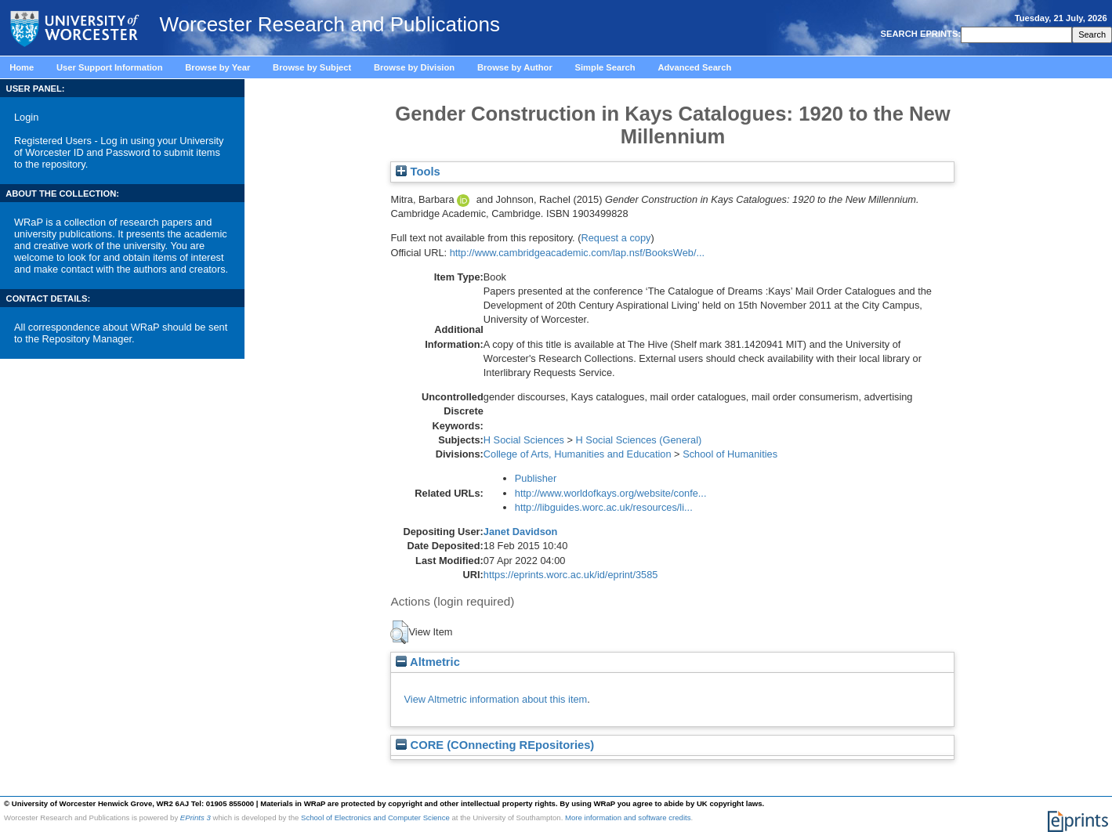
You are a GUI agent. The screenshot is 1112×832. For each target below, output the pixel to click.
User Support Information (109, 67)
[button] (399, 632)
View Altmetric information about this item (495, 699)
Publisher (535, 478)
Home (21, 67)
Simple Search (605, 67)
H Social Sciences (524, 440)
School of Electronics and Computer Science (375, 817)
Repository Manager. (88, 339)
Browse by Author (514, 67)
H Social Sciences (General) (639, 440)
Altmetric (427, 662)
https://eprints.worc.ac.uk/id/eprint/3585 (571, 575)
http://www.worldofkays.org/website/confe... (611, 493)
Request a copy (615, 238)
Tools (418, 171)
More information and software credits (628, 817)
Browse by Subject (312, 67)
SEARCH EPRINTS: (919, 33)
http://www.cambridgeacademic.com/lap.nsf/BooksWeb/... (577, 253)
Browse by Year (217, 67)
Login (26, 117)
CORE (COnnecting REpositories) (495, 745)
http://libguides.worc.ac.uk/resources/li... (604, 507)
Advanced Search (694, 67)
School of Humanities (730, 454)
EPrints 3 (195, 817)
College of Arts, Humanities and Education (578, 454)
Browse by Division (414, 67)
